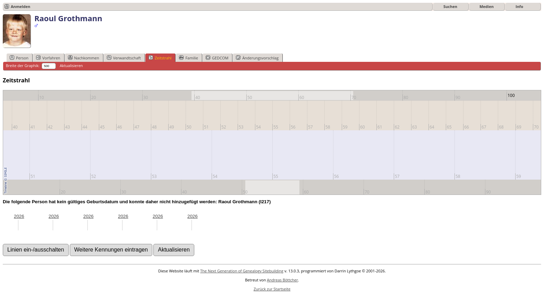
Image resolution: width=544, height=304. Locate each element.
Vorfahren (48, 57)
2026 (19, 216)
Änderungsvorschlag (257, 57)
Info (519, 6)
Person (19, 57)
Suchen (450, 6)
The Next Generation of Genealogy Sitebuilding (241, 270)
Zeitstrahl (159, 57)
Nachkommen (83, 57)
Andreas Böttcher (282, 279)
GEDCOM (217, 57)
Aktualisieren (71, 65)
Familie (188, 57)
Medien (486, 6)
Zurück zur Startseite (272, 288)
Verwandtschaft (124, 57)
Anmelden (20, 6)
